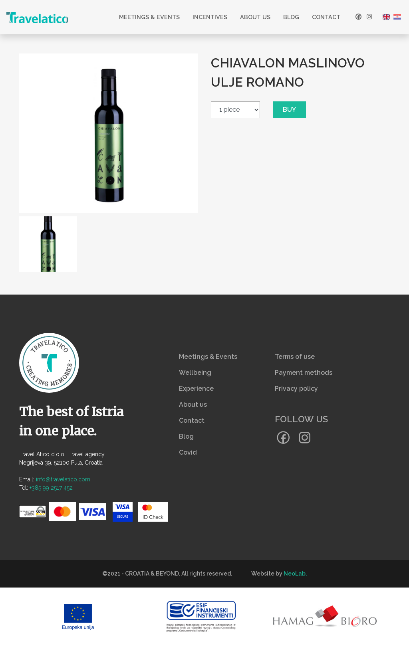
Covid (188, 452)
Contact (326, 17)
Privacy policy (296, 388)
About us (255, 17)
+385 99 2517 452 (51, 488)
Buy (289, 109)
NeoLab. (295, 573)
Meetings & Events (149, 17)
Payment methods (303, 372)
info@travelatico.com (63, 479)
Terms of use (295, 356)
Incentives (210, 17)
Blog (291, 17)
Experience (196, 388)
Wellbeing (195, 372)
